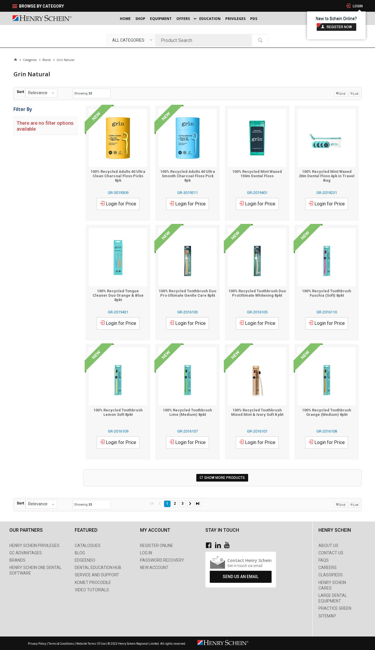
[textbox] (205, 40)
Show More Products (224, 478)
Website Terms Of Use (91, 643)
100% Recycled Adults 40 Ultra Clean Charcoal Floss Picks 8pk (118, 176)
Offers (183, 18)
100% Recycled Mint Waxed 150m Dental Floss (257, 173)
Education (210, 18)
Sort (20, 92)
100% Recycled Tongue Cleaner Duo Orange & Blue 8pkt (118, 295)
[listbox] (131, 40)
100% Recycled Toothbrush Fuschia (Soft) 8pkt (326, 293)
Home (125, 18)
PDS (253, 18)
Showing (83, 93)
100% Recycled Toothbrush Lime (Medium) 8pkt (187, 412)
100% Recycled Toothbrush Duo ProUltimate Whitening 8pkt (257, 293)
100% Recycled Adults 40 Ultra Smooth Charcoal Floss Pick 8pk (187, 176)
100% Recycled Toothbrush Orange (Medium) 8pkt (326, 412)
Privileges (235, 18)
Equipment (161, 18)
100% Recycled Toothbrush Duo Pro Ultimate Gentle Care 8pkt (187, 293)
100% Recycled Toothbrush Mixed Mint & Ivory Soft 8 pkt (257, 412)
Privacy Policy (37, 643)
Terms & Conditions (61, 643)
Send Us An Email (240, 576)
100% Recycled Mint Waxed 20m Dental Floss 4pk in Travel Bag (326, 176)
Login (357, 6)
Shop (140, 18)
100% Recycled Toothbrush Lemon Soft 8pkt (118, 412)
